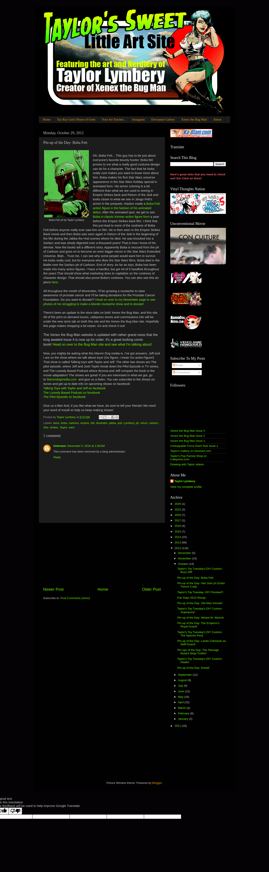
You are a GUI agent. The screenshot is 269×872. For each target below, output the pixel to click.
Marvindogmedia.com (62, 379)
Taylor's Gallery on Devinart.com (190, 450)
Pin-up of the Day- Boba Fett (195, 577)
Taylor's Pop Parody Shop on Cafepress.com (188, 457)
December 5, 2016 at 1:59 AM (86, 445)
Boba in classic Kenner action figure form (121, 216)
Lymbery (129, 423)
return (144, 423)
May (181, 696)
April (181, 702)
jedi (120, 423)
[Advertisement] (101, 554)
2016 (178, 525)
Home (47, 119)
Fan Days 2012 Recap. (191, 597)
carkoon (74, 423)
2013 (178, 542)
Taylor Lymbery (184, 481)
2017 (178, 520)
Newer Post (53, 589)
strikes (54, 427)
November (185, 558)
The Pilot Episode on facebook (64, 397)
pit (137, 423)
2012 (178, 548)
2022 (178, 509)
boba (64, 423)
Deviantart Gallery (163, 119)
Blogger (157, 782)
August (183, 680)
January (183, 718)
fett (93, 423)
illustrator (102, 423)
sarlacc (153, 423)
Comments (181, 372)
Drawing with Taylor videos (187, 464)
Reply (57, 457)
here (55, 282)
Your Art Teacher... (113, 119)
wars (72, 427)
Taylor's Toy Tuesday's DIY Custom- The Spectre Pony (200, 634)
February (184, 713)
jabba (112, 423)
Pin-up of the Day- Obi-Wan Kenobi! (200, 603)
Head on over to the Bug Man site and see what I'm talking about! (102, 344)
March (182, 707)
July (181, 685)
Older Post (151, 589)
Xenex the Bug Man (194, 119)
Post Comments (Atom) (75, 598)
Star (45, 427)
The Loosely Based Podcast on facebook (71, 392)
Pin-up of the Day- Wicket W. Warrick (200, 617)
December (185, 553)
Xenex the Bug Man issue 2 (187, 435)
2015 (178, 531)
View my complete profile (186, 486)
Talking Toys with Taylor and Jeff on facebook (74, 388)
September (185, 674)
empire (84, 423)
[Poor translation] (15, 811)
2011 (178, 725)
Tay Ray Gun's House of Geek (76, 119)
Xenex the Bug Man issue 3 (187, 430)
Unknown (59, 445)
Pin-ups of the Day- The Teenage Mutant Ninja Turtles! (198, 651)
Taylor (63, 427)
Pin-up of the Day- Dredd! (193, 667)
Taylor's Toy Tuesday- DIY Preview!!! (200, 592)
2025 (178, 503)
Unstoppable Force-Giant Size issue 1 (194, 445)
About (217, 119)
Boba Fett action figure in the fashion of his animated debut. (126, 208)
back (56, 423)
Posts (178, 365)
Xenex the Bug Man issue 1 (187, 440)
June (181, 691)
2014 (178, 537)
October (183, 563)
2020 (178, 515)
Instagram (138, 119)
